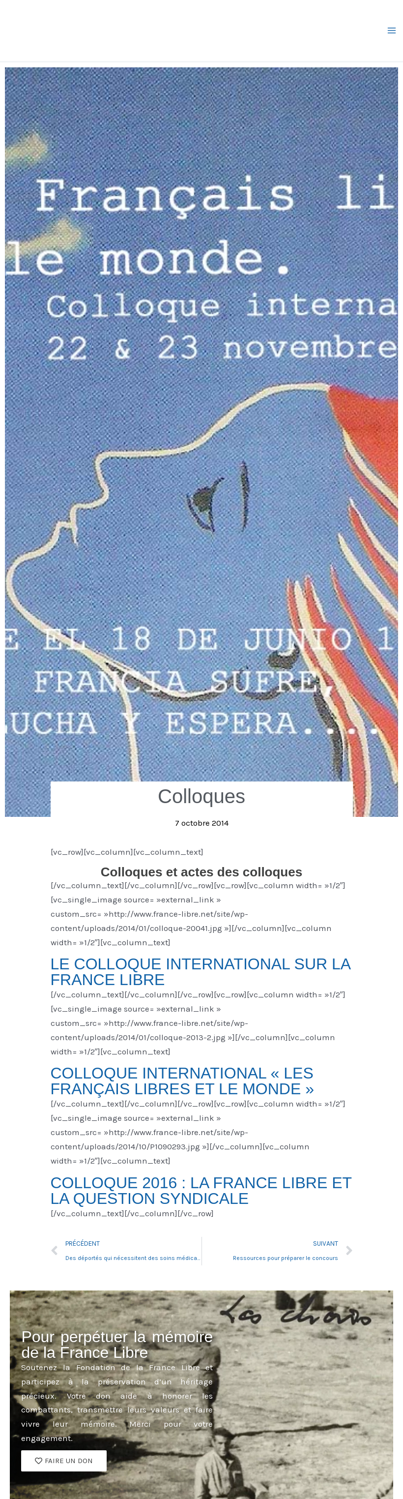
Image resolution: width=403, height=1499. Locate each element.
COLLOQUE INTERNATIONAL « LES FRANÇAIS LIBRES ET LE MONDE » (182, 1081)
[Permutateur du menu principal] (392, 30)
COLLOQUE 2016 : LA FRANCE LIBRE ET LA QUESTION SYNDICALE (201, 1190)
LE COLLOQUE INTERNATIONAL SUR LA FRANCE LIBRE (200, 972)
